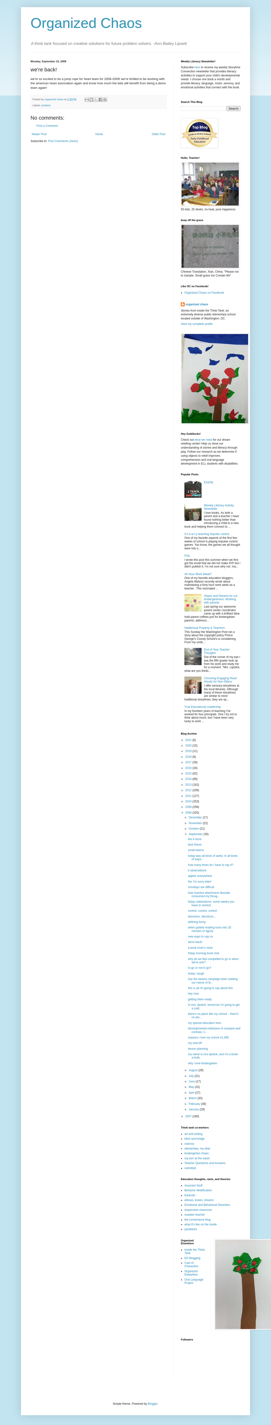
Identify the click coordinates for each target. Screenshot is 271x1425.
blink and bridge (194, 1138)
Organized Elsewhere (191, 1273)
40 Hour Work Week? (198, 574)
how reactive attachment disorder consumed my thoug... (209, 894)
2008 (189, 812)
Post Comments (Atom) (63, 141)
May (192, 1087)
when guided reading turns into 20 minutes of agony (209, 929)
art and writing (193, 1134)
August (193, 1070)
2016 (189, 768)
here (197, 67)
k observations (197, 870)
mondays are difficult (201, 887)
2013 (189, 784)
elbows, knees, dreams (199, 1200)
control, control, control (202, 910)
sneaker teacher (194, 1214)
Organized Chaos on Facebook (204, 292)
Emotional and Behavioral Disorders (207, 1205)
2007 (189, 1116)
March (193, 1098)
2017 (189, 762)
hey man (193, 993)
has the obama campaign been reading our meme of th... (213, 980)
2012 (189, 790)
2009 (189, 807)
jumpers (46, 105)
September (196, 834)
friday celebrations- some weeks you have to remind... (211, 903)
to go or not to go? (199, 967)
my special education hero (204, 1023)
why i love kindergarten (202, 1063)
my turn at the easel (196, 1158)
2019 (189, 751)
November (196, 823)
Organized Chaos (86, 23)
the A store (195, 839)
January (194, 1109)
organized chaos (197, 304)
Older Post (158, 134)
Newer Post (39, 134)
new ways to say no (200, 936)
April (192, 1092)
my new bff (195, 1043)
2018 (189, 756)
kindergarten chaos (196, 1153)
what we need (203, 439)
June (192, 1081)
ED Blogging (192, 1258)
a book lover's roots (200, 947)
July (192, 1076)
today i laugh (196, 973)
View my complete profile (197, 324)
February (195, 1104)
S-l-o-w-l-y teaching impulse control (206, 534)
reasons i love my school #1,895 (208, 1037)
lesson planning (198, 1048)
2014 (189, 779)
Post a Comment (47, 125)
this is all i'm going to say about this (210, 988)
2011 (189, 796)
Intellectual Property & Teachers (204, 628)
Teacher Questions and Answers (204, 1163)
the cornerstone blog (197, 1219)
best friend (194, 844)
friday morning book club (203, 953)
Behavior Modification (198, 1190)
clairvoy (189, 1143)
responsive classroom (198, 1210)
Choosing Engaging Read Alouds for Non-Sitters (220, 680)
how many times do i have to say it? (210, 865)
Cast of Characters (191, 1264)
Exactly (208, 482)
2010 (189, 801)
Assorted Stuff (193, 1185)
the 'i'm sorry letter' (200, 881)
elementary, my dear (197, 1148)
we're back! (195, 942)
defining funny (197, 922)
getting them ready (200, 999)
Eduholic (189, 1195)
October (194, 828)
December (196, 817)
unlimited (190, 1168)
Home (99, 134)
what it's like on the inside (200, 1224)
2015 (189, 773)
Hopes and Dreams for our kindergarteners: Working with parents (221, 599)
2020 (189, 745)
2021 (189, 740)
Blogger (152, 1403)
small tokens (196, 850)
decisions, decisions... (202, 916)
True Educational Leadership (202, 707)
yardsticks (190, 1229)
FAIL (187, 555)
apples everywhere (200, 876)
